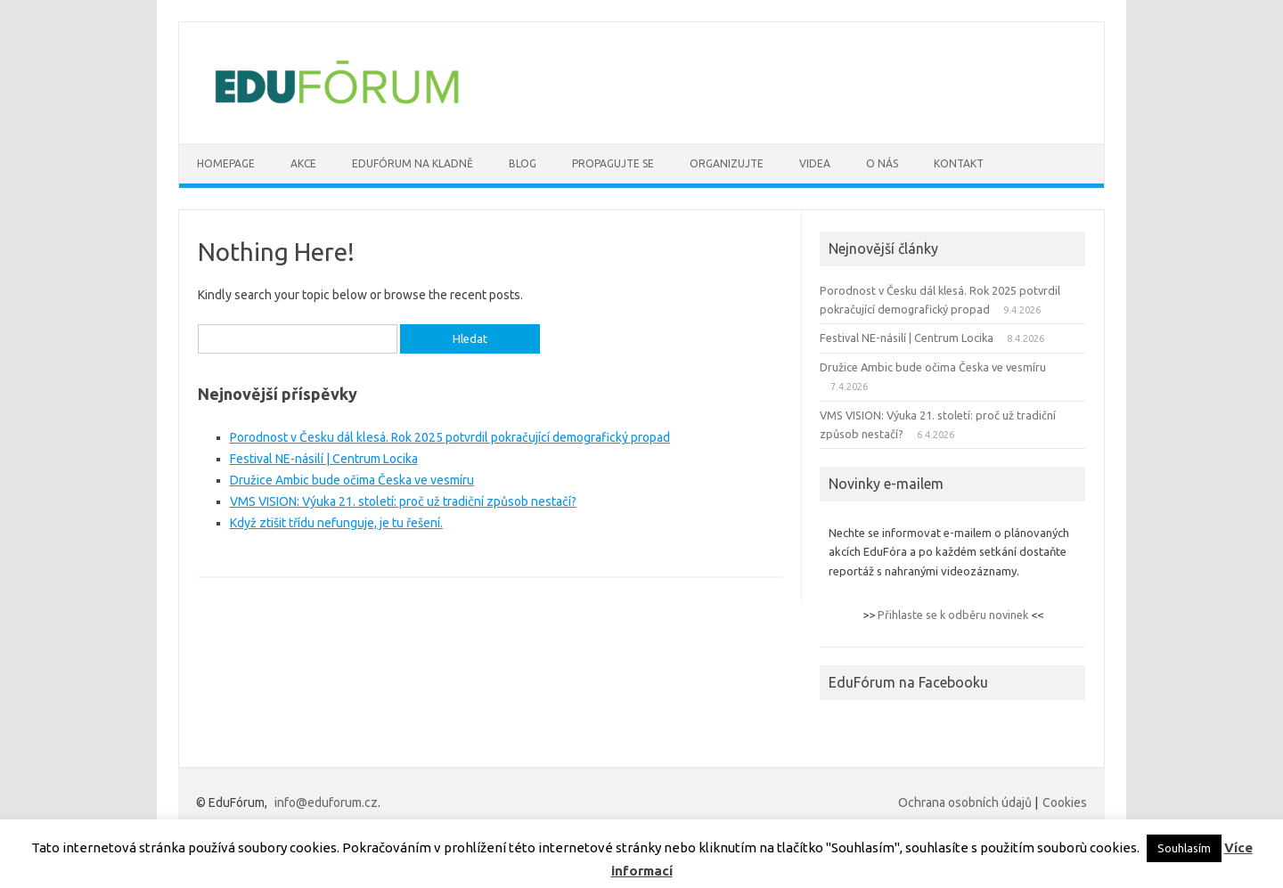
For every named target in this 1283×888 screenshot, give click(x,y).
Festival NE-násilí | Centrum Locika (324, 459)
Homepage (226, 163)
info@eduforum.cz (326, 802)
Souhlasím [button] (1184, 848)
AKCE (303, 163)
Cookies (1064, 802)
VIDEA (814, 163)
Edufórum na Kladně (412, 163)
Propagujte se (613, 163)
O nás (882, 163)
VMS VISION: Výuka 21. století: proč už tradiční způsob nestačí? (403, 501)
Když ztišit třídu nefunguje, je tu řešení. (336, 523)
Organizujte (727, 163)
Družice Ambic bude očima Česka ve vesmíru (352, 480)
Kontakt (959, 163)
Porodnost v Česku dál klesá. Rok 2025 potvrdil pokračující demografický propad (450, 437)
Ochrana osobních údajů (965, 802)
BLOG (522, 163)
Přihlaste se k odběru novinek (953, 614)
